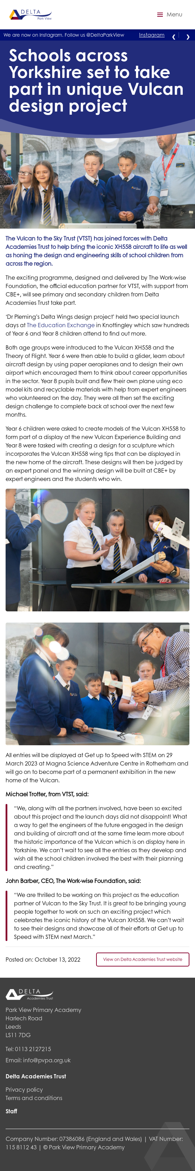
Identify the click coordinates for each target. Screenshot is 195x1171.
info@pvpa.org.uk (47, 1060)
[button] (169, 15)
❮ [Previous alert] (174, 36)
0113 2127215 (33, 1049)
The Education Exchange (61, 325)
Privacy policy (24, 1089)
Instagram (152, 34)
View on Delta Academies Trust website (142, 959)
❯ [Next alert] (188, 36)
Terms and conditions (34, 1098)
